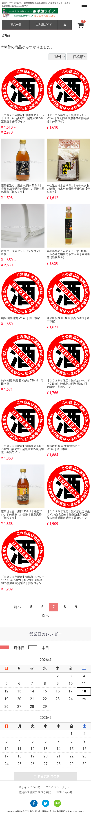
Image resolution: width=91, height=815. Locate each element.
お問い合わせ (64, 792)
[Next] (45, 615)
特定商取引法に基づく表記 (35, 792)
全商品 (6, 35)
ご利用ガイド (44, 24)
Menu (84, 4)
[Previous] (17, 607)
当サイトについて (29, 787)
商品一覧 (16, 24)
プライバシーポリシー (58, 787)
